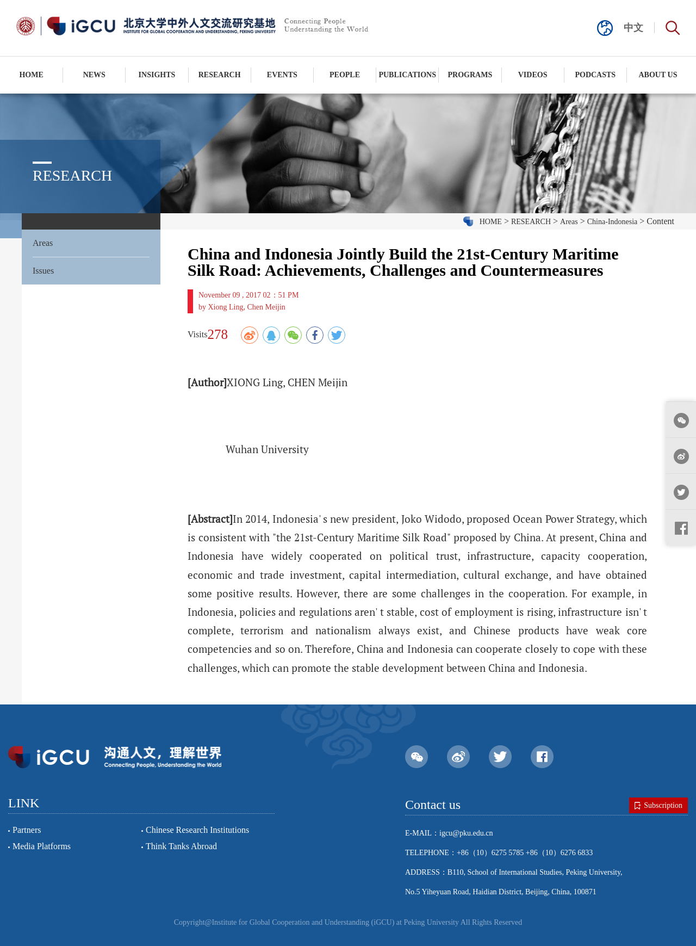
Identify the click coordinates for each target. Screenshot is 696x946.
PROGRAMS (470, 75)
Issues (43, 270)
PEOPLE (345, 75)
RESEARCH (219, 75)
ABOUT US (658, 75)
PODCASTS (595, 75)
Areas (43, 243)
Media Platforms (42, 846)
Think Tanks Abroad (181, 846)
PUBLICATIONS (407, 75)
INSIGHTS (157, 75)
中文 (633, 27)
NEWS (94, 75)
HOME (31, 75)
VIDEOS (533, 75)
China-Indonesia (612, 222)
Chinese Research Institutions (197, 829)
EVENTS (282, 75)
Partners (27, 829)
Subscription (658, 805)
